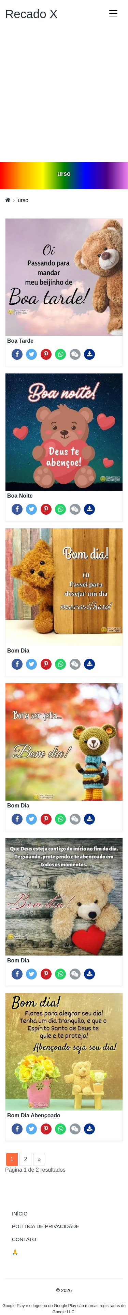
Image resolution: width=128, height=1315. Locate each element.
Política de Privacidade (45, 1226)
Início (34, 1213)
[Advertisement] (64, 94)
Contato (24, 1239)
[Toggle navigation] (113, 13)
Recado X (31, 14)
